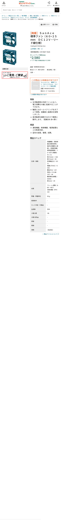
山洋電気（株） (35, 49)
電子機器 (24, 16)
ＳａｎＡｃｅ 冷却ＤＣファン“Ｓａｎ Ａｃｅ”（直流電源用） (20, 17)
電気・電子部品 (34, 16)
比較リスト (45, 25)
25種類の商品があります (39, 94)
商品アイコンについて (50, 234)
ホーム (3, 16)
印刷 (55, 25)
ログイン (49, 3)
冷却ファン (45, 16)
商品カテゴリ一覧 (14, 16)
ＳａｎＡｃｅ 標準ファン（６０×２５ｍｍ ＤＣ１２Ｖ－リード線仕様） (49, 84)
